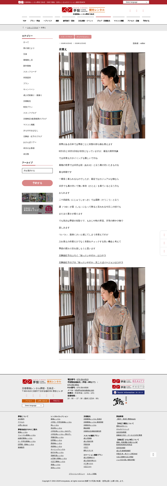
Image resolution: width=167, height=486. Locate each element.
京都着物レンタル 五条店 (93, 419)
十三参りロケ (88, 463)
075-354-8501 (73, 385)
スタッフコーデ (29, 72)
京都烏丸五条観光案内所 (92, 431)
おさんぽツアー (29, 142)
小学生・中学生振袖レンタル (61, 422)
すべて (26, 42)
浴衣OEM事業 (121, 432)
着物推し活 (28, 60)
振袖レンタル (55, 419)
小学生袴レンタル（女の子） (61, 431)
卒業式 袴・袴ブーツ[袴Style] (126, 454)
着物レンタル (23, 432)
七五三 (86, 447)
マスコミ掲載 (119, 21)
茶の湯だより (29, 48)
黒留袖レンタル (56, 443)
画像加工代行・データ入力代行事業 (129, 435)
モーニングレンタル (58, 449)
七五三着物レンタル (58, 461)
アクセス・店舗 (133, 21)
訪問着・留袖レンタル (26, 444)
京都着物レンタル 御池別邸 (93, 422)
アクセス (28, 401)
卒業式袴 (87, 444)
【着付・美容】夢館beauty (126, 419)
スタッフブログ (32, 28)
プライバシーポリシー (77, 474)
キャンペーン (29, 89)
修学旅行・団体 (68, 21)
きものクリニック (122, 429)
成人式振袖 (88, 438)
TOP (24, 21)
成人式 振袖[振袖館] (123, 451)
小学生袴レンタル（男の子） (61, 434)
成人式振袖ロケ (89, 457)
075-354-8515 (83, 379)
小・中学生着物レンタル (27, 441)
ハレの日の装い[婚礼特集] (125, 460)
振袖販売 (21, 447)
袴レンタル (55, 425)
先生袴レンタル (56, 428)
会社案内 (21, 419)
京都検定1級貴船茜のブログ (35, 119)
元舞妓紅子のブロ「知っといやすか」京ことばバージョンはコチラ (91, 262)
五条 (25, 54)
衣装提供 (27, 77)
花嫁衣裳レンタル (57, 455)
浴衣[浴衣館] (120, 448)
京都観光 (27, 101)
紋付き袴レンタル (57, 452)
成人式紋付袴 (88, 441)
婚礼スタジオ (88, 450)
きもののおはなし (30, 130)
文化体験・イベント (85, 21)
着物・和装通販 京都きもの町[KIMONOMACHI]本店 (127, 443)
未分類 (26, 154)
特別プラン (28, 107)
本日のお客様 (29, 148)
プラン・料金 (35, 21)
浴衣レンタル (55, 468)
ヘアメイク (48, 21)
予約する (146, 21)
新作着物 (27, 66)
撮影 (57, 21)
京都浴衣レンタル (90, 425)
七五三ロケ (88, 467)
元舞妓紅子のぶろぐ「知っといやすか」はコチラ (82, 255)
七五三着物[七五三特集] (124, 457)
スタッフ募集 (92, 474)
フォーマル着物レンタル (27, 435)
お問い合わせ (42, 401)
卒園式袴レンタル (57, 437)
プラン (26, 83)
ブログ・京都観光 (103, 21)
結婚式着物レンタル (25, 438)
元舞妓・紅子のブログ (32, 136)
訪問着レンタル (56, 440)
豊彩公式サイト (122, 426)
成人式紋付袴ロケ (90, 461)
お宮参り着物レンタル (59, 458)
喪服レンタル (55, 465)
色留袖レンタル (56, 446)
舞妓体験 (87, 428)
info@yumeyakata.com (84, 390)
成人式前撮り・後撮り (32, 95)
